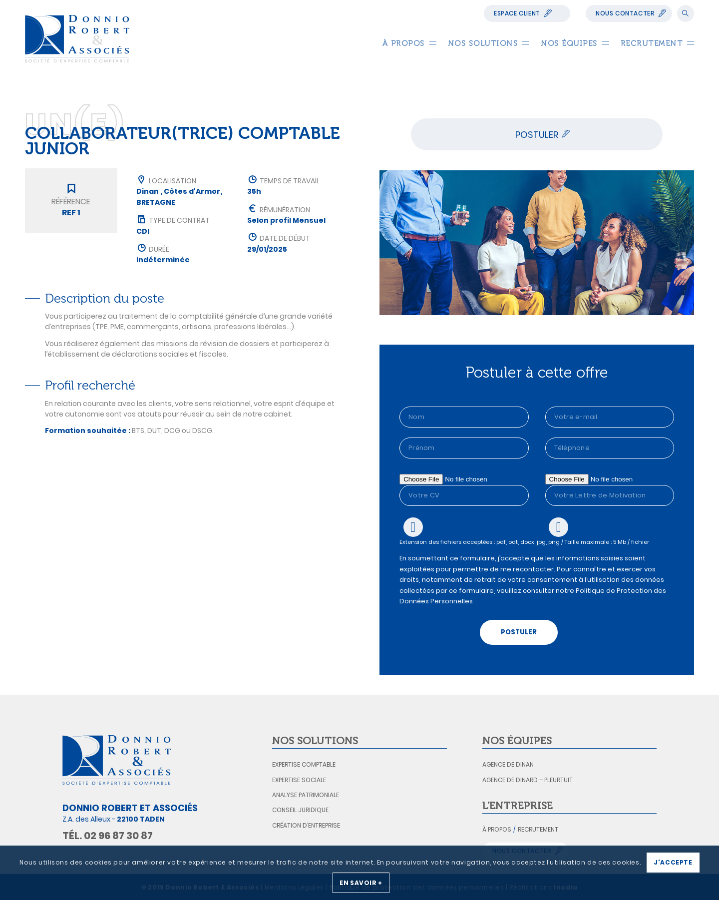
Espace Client (517, 13)
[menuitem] (403, 43)
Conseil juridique (300, 810)
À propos (496, 829)
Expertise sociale (299, 780)
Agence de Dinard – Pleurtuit (527, 780)
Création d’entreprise (306, 825)
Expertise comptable (304, 764)
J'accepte (673, 862)
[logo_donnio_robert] (77, 38)
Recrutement (538, 829)
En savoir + (361, 883)
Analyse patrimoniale (305, 795)
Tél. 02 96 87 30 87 (107, 836)
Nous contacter (625, 13)
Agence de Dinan (508, 764)
